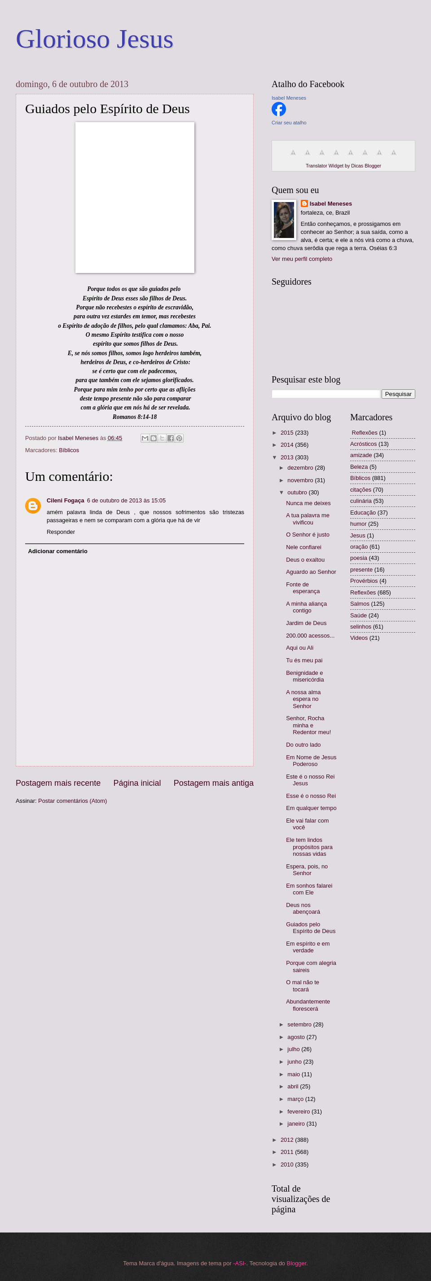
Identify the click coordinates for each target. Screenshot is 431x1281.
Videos (359, 637)
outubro (297, 492)
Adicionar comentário (57, 551)
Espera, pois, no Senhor (307, 869)
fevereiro (299, 1111)
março (296, 1099)
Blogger (297, 1263)
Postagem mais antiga (214, 783)
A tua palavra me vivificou (308, 518)
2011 (288, 1152)
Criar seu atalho (289, 122)
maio (294, 1074)
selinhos (360, 626)
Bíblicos (69, 450)
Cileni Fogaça (65, 500)
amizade (361, 455)
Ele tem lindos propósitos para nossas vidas (309, 846)
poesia (358, 558)
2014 (288, 444)
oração (359, 546)
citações (360, 489)
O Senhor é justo (308, 534)
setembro (300, 1024)
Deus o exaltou (305, 559)
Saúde (358, 615)
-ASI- (239, 1263)
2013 (288, 457)
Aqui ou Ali (299, 647)
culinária (361, 500)
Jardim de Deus (306, 623)
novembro (301, 480)
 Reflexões (364, 432)
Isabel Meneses (289, 98)
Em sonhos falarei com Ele (309, 889)
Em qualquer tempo (311, 808)
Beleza (359, 466)
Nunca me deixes (308, 503)
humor (358, 523)
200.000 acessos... (310, 635)
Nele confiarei (303, 547)
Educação (363, 512)
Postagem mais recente (58, 783)
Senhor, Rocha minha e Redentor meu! (308, 725)
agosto (296, 1037)
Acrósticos (363, 443)
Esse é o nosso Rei (311, 795)
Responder (61, 531)
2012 (288, 1139)
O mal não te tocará (302, 985)
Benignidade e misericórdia (305, 676)
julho (294, 1049)
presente (361, 569)
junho (295, 1061)
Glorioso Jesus (95, 38)
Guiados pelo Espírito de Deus (310, 927)
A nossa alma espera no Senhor (303, 699)
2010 (288, 1164)
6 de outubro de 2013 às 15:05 (126, 500)
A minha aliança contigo (306, 607)
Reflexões (363, 592)
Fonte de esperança (303, 587)
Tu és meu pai (304, 660)
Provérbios (364, 580)
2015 (288, 432)
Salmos (359, 603)
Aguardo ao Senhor (311, 571)
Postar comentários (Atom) (72, 800)
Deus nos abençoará (303, 908)
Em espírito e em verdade (308, 947)
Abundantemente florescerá (308, 1005)
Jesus (357, 535)
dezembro (301, 467)
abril (293, 1086)
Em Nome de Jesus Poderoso (311, 760)
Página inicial (137, 783)
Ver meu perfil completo (302, 258)
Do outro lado (303, 744)
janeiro (296, 1123)
